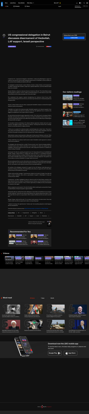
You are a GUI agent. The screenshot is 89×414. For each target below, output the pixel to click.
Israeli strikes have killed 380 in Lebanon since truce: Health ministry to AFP (22, 243)
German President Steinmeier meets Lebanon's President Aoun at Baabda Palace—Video (69, 262)
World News (76, 120)
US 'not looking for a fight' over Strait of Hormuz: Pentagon (79, 123)
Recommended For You (20, 232)
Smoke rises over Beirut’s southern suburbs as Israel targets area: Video (59, 262)
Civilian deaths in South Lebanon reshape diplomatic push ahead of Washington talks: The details (32, 315)
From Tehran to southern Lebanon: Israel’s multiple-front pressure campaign (54, 315)
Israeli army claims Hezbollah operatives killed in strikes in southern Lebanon (10, 315)
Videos (6, 253)
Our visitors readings (72, 92)
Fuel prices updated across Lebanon (32, 329)
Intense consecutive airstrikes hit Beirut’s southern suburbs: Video (39, 262)
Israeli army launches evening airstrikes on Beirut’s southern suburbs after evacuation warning (49, 262)
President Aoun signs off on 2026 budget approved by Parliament (79, 116)
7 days (41, 297)
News (6, 2)
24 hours (32, 297)
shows (27, 6)
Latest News (13, 2)
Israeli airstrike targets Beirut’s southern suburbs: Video (29, 262)
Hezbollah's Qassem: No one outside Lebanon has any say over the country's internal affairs (44, 243)
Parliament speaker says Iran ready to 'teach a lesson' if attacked (77, 315)
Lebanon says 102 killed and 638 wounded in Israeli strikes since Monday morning (79, 99)
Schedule (16, 6)
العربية (59, 6)
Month (51, 297)
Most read (7, 297)
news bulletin (21, 2)
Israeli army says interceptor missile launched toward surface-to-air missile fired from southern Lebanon (55, 330)
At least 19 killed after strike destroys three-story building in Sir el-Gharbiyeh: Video (19, 262)
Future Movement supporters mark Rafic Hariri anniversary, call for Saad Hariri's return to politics (79, 262)
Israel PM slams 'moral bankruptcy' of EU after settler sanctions (77, 330)
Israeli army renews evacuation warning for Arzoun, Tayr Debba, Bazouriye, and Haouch (21, 237)
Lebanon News (18, 241)
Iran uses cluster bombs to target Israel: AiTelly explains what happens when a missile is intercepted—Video (9, 262)
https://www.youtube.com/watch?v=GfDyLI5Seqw (35, 208)
